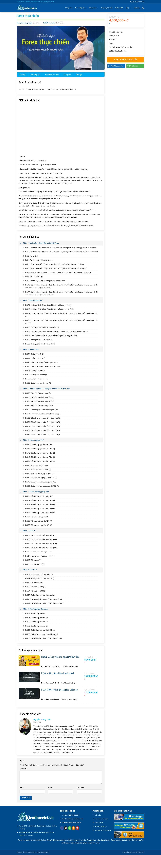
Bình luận (23, 769)
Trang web (80, 787)
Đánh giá (79, 75)
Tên (21, 787)
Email (50, 787)
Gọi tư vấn (134, 66)
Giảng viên (119, 8)
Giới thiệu (22, 75)
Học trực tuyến (106, 8)
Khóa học (93, 8)
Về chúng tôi (80, 8)
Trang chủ (68, 8)
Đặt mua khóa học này (125, 59)
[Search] (143, 7)
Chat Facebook (117, 66)
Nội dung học (35, 75)
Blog (128, 8)
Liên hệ (136, 8)
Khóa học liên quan (52, 75)
